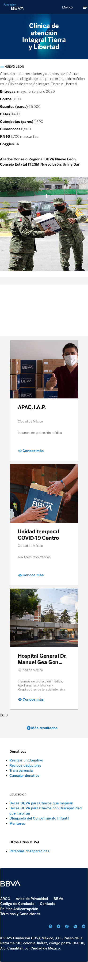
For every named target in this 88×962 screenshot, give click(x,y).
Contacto (47, 904)
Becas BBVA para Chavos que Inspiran (41, 803)
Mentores (17, 823)
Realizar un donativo (26, 760)
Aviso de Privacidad (32, 899)
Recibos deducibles (25, 765)
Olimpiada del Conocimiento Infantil (39, 818)
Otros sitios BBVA (24, 842)
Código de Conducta (17, 904)
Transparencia (21, 770)
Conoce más (33, 451)
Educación (18, 794)
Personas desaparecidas (29, 851)
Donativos (17, 751)
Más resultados (44, 728)
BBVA (58, 899)
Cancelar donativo (24, 776)
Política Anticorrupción (19, 909)
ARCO (5, 899)
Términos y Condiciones (20, 914)
